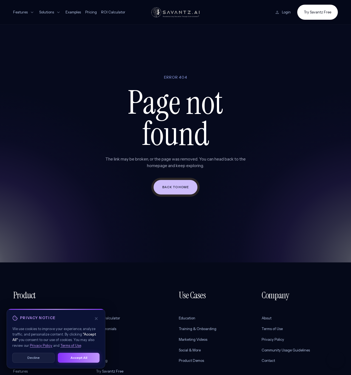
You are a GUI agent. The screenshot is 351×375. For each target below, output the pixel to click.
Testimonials (106, 329)
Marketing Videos (193, 339)
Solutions (50, 12)
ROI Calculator (113, 12)
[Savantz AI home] (175, 12)
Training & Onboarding (197, 329)
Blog (99, 339)
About (266, 318)
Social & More (190, 350)
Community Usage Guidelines (286, 350)
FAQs (100, 350)
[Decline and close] (96, 322)
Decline (33, 361)
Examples (73, 12)
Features (24, 12)
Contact (268, 360)
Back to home (175, 187)
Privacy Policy (273, 339)
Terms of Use (272, 329)
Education (187, 318)
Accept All (78, 361)
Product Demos (191, 360)
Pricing (91, 12)
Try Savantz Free (317, 12)
